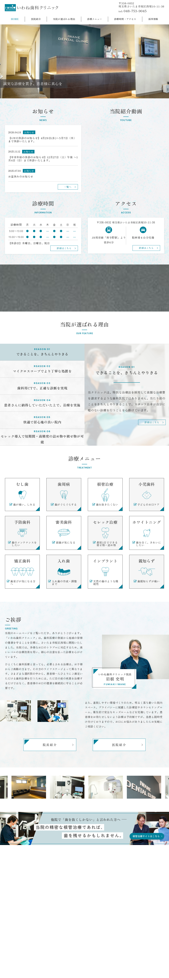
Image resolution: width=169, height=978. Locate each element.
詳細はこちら (152, 422)
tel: (132, 11)
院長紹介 (50, 745)
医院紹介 (119, 745)
